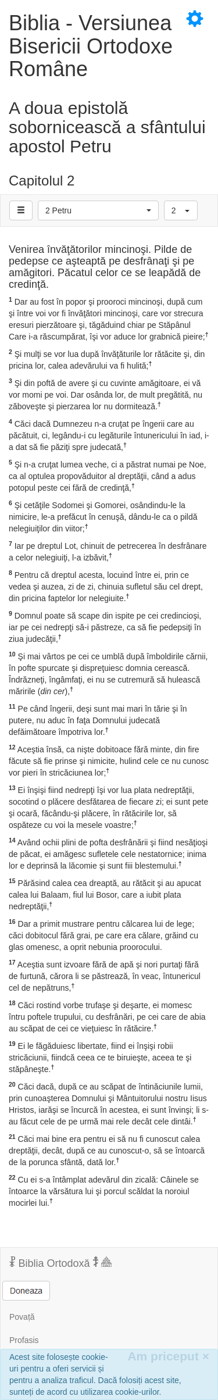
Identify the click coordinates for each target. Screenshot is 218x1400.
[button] (98, 210)
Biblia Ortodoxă (60, 1262)
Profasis (24, 1340)
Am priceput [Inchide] (168, 1356)
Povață (22, 1317)
